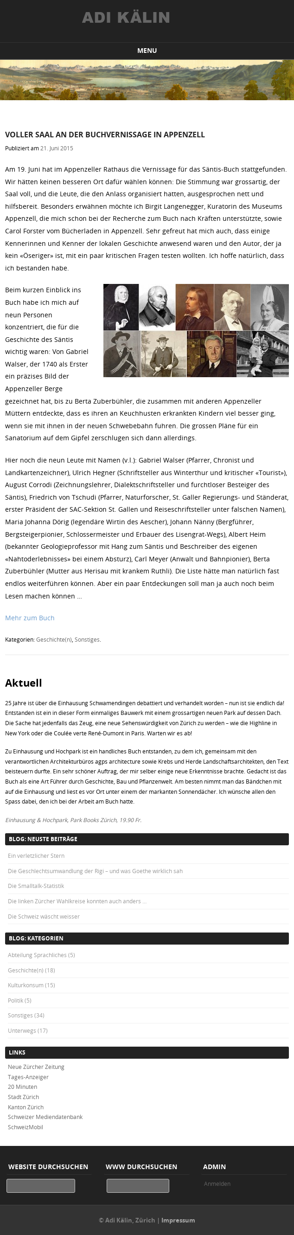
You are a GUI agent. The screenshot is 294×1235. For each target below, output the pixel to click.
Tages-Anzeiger (28, 1077)
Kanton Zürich (26, 1107)
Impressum (178, 1220)
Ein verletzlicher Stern (36, 855)
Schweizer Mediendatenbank (45, 1116)
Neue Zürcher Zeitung (36, 1066)
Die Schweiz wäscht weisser (44, 916)
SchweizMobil (25, 1127)
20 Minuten (22, 1086)
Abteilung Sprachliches (37, 954)
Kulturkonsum (26, 985)
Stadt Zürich (23, 1096)
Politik (15, 1000)
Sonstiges (87, 639)
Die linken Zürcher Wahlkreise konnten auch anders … (77, 901)
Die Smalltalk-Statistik (36, 885)
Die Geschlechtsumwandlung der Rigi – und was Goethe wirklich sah (95, 871)
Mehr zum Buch (30, 617)
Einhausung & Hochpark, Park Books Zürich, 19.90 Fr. (73, 819)
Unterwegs (22, 1030)
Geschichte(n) (54, 639)
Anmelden (217, 1183)
